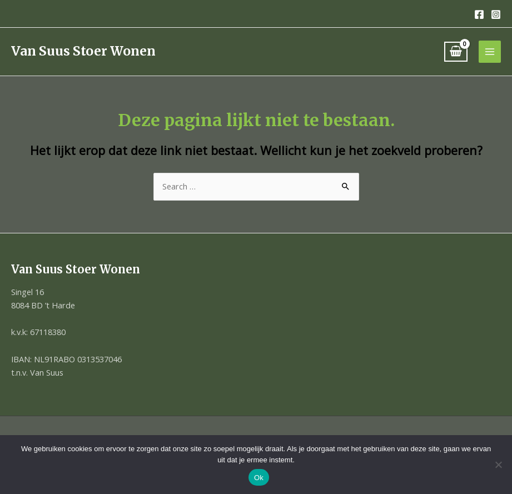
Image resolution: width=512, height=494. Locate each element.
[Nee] (498, 464)
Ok (259, 477)
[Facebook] (479, 14)
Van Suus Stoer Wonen (83, 51)
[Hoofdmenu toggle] (490, 52)
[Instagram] (496, 14)
